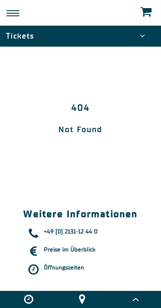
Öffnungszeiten (64, 267)
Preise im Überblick (69, 249)
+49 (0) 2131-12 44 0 (70, 231)
